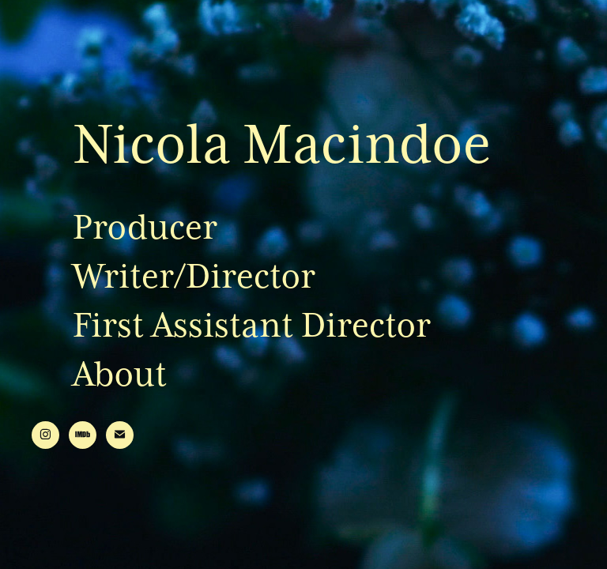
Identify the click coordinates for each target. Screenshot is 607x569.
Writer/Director (194, 276)
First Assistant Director (252, 325)
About (120, 374)
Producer (145, 227)
